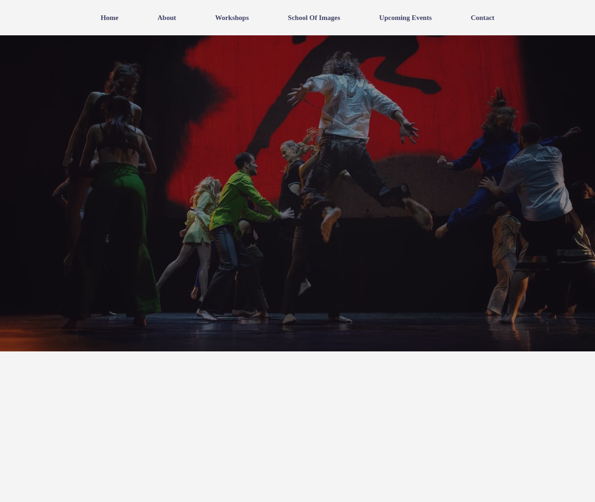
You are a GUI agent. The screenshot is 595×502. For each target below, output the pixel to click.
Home (109, 17)
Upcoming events (405, 17)
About (167, 17)
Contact (483, 17)
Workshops (232, 17)
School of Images (314, 17)
